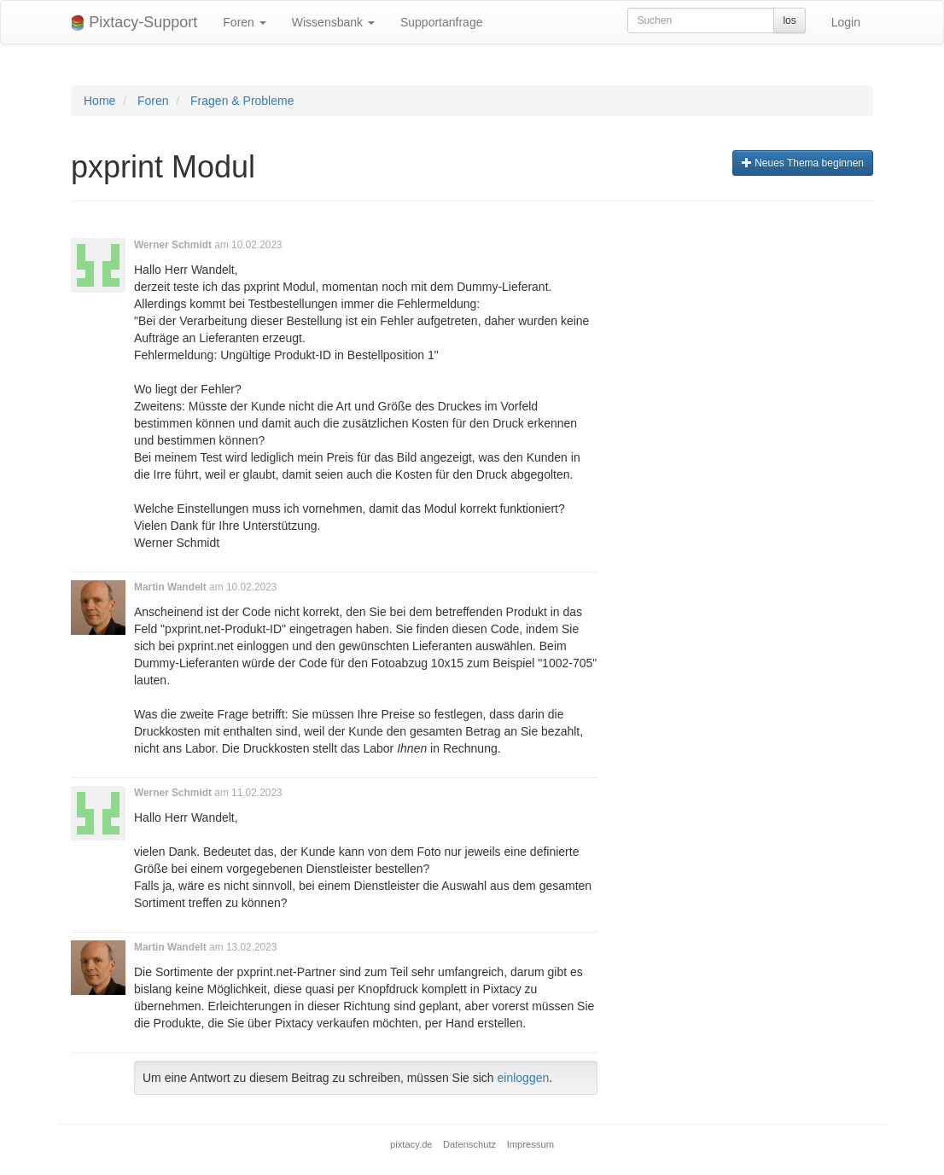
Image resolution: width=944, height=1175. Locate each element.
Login (845, 22)
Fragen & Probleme (242, 101)
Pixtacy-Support (134, 23)
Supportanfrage (441, 22)
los (789, 20)
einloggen (524, 1078)
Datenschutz (469, 1144)
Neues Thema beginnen (803, 163)
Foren (244, 22)
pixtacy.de (411, 1144)
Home (99, 101)
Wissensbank (333, 22)
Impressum (530, 1144)
